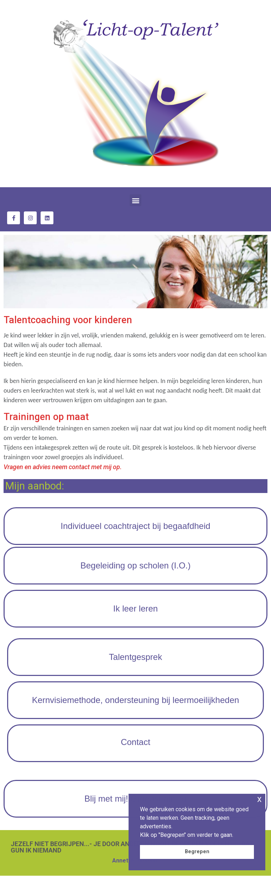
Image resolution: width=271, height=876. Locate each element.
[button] (135, 200)
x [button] (259, 799)
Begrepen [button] (197, 852)
